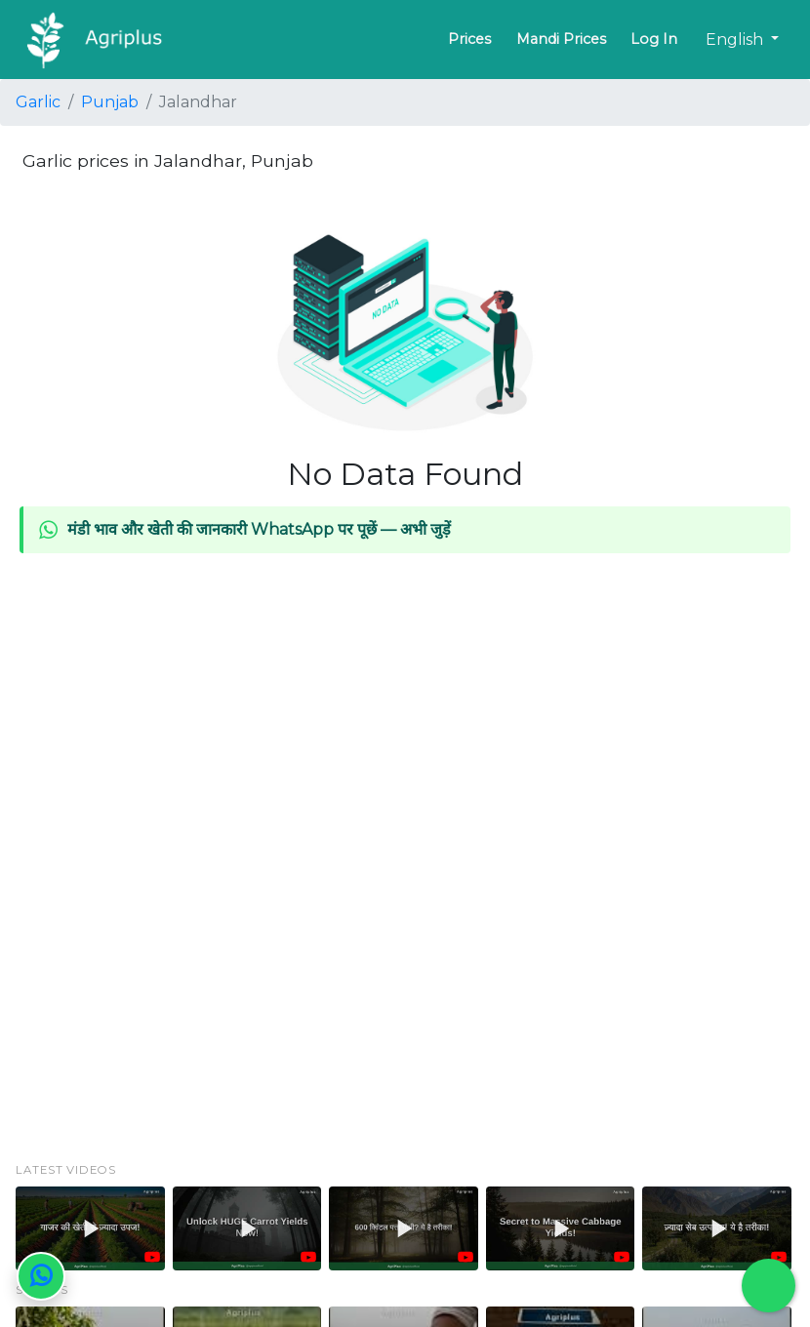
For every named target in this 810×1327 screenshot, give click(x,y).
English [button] (736, 39)
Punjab (110, 102)
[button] (90, 1228)
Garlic (38, 102)
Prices (469, 39)
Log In (653, 39)
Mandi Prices (561, 39)
